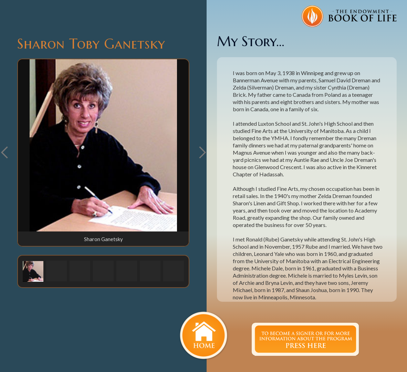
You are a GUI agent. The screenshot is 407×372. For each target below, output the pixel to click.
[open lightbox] (103, 145)
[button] (202, 153)
